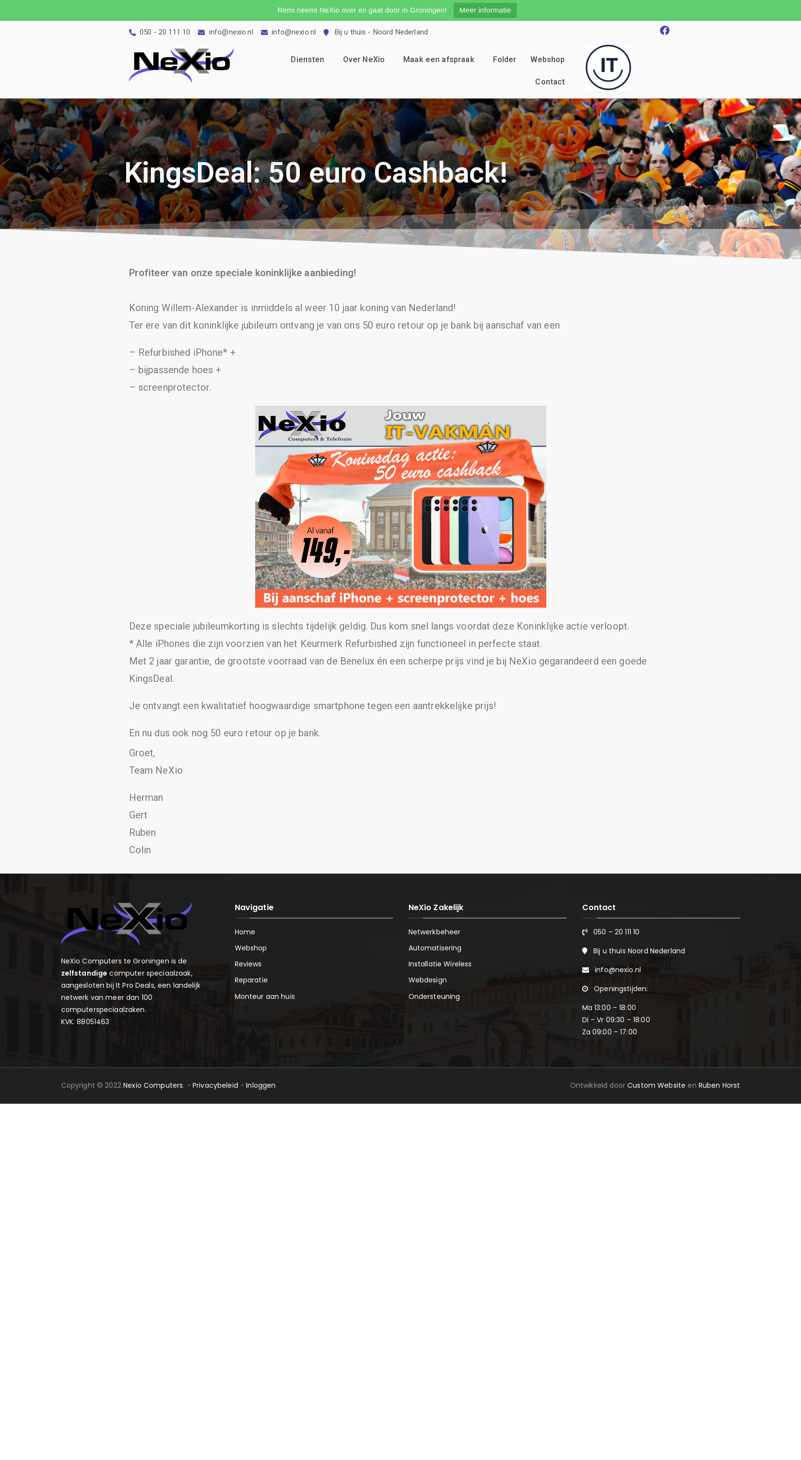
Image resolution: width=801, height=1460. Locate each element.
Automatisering (435, 948)
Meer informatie (485, 10)
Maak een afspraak (441, 60)
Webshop (547, 59)
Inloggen (261, 1085)
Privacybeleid (215, 1085)
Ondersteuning (434, 996)
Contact (550, 81)
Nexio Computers (153, 1085)
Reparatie (251, 980)
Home (245, 932)
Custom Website (656, 1085)
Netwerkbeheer (435, 932)
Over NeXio (366, 60)
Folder (505, 59)
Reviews (248, 964)
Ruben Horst (719, 1085)
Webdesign (428, 980)
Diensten (310, 60)
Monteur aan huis (265, 996)
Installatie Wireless (440, 964)
